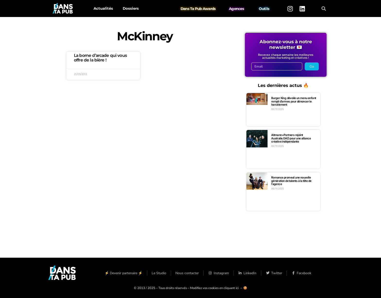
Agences (236, 8)
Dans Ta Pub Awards (198, 8)
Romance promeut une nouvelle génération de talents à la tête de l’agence (291, 181)
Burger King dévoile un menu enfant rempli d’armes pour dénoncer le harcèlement (293, 101)
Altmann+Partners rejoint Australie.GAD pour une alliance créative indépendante (291, 138)
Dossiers (131, 8)
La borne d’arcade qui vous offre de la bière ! (100, 57)
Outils (264, 8)
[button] (324, 9)
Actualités (103, 8)
